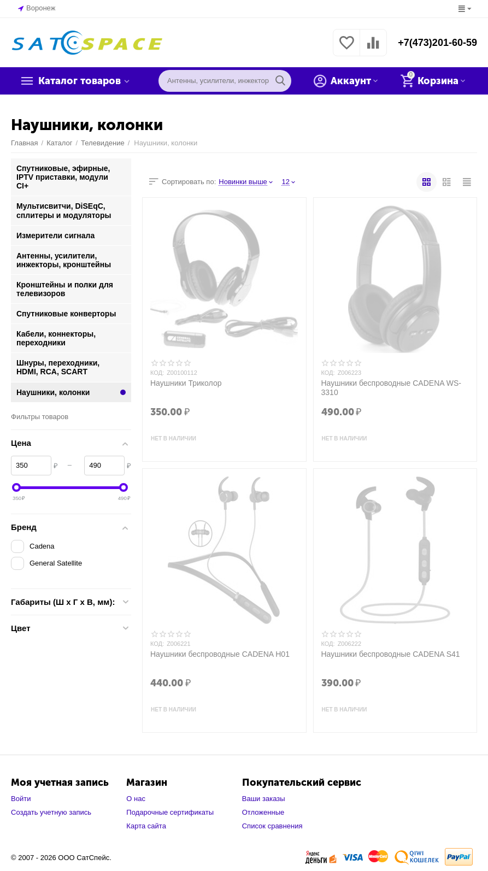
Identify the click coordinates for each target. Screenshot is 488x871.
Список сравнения (272, 826)
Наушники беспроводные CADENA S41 (390, 654)
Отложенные (263, 812)
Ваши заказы (263, 799)
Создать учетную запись (51, 812)
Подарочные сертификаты (170, 812)
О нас (135, 799)
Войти (21, 799)
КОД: (157, 372)
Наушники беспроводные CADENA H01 (220, 654)
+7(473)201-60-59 (437, 42)
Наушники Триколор (186, 383)
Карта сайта (146, 826)
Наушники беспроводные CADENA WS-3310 (391, 387)
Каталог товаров (79, 80)
